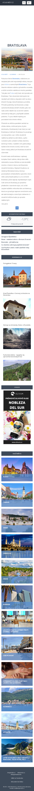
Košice (7, 84)
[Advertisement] (17, 23)
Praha (12, 93)
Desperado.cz (11, 772)
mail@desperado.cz (19, 788)
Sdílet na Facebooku (17, 778)
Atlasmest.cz (21, 772)
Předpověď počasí (17, 224)
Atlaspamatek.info (16, 774)
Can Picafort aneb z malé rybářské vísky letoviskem (15, 248)
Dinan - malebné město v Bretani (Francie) (16, 239)
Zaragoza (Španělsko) (8, 237)
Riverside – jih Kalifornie (9, 242)
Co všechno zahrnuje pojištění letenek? (15, 245)
